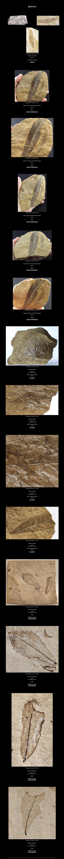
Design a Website (41, 857)
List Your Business (51, 857)
